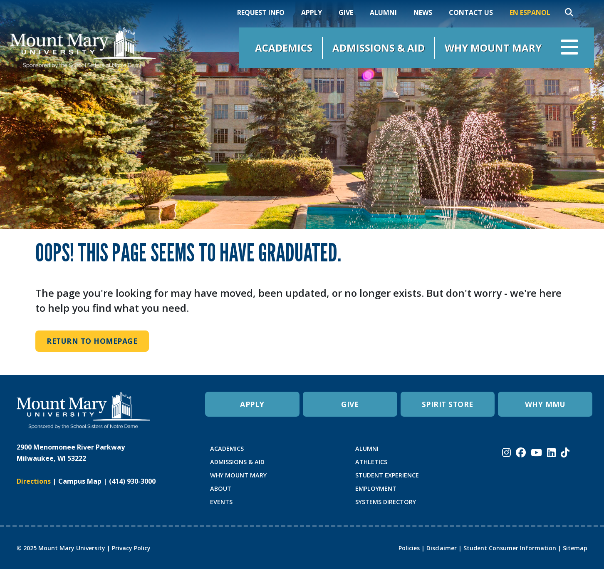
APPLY (252, 404)
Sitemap (575, 548)
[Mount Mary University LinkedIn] (551, 452)
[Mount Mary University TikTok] (565, 452)
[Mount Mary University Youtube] (536, 452)
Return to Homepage (92, 341)
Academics (283, 48)
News (422, 12)
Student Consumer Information (509, 548)
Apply (311, 12)
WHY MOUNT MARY (238, 475)
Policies (409, 548)
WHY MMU (545, 404)
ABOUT (220, 488)
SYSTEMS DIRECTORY (385, 502)
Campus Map (79, 481)
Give (346, 12)
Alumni (383, 12)
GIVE (350, 404)
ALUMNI (367, 448)
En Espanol (530, 12)
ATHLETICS (371, 462)
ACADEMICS (227, 448)
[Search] (569, 12)
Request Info (261, 12)
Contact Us (471, 12)
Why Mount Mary (493, 48)
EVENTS (221, 502)
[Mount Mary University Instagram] (506, 452)
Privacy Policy (131, 548)
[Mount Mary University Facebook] (520, 452)
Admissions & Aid (378, 48)
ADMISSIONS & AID (237, 462)
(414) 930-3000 (132, 481)
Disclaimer (441, 548)
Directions (34, 481)
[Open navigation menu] (569, 48)
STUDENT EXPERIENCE (387, 475)
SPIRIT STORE (447, 404)
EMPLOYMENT (375, 488)
